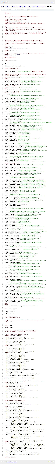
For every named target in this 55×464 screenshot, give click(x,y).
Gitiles (8, 462)
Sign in (52, 2)
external (7, 6)
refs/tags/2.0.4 (40, 6)
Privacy (11, 462)
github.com (14, 6)
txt (49, 462)
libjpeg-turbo (22, 6)
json (52, 462)
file (29, 9)
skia (2, 6)
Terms (15, 462)
